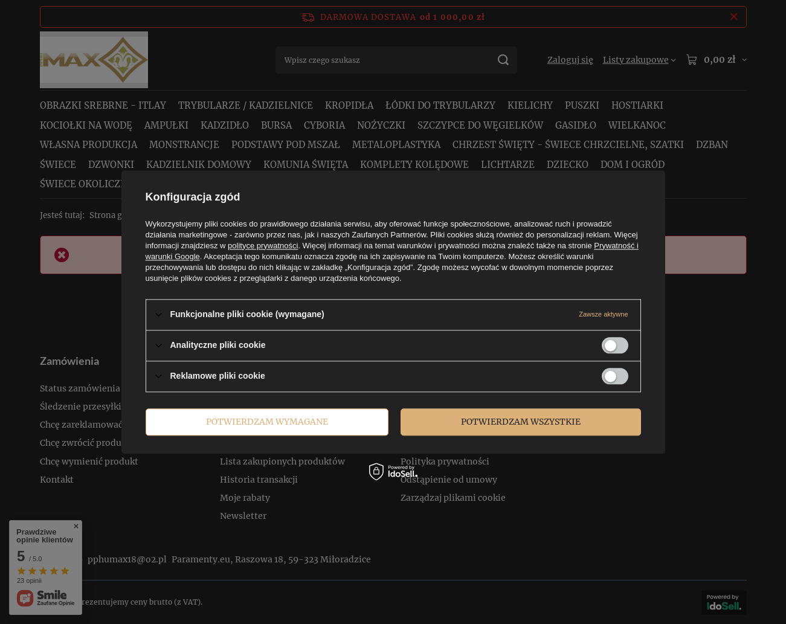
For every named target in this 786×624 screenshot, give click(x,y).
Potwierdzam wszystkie (521, 421)
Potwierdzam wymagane (267, 421)
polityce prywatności (263, 245)
